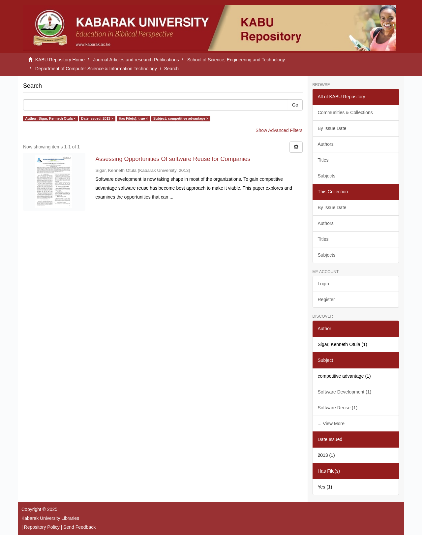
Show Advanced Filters (279, 130)
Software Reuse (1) (338, 407)
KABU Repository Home (60, 59)
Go (295, 105)
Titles (323, 160)
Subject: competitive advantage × (180, 118)
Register (326, 299)
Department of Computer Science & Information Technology (96, 68)
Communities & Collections (345, 112)
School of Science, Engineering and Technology (236, 59)
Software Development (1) (345, 391)
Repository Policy (42, 527)
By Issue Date (332, 128)
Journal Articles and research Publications (136, 59)
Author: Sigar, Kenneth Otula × (50, 118)
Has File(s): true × (133, 118)
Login (323, 283)
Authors (326, 144)
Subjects (327, 175)
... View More (331, 423)
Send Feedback (79, 527)
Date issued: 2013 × (97, 118)
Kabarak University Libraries (50, 518)
